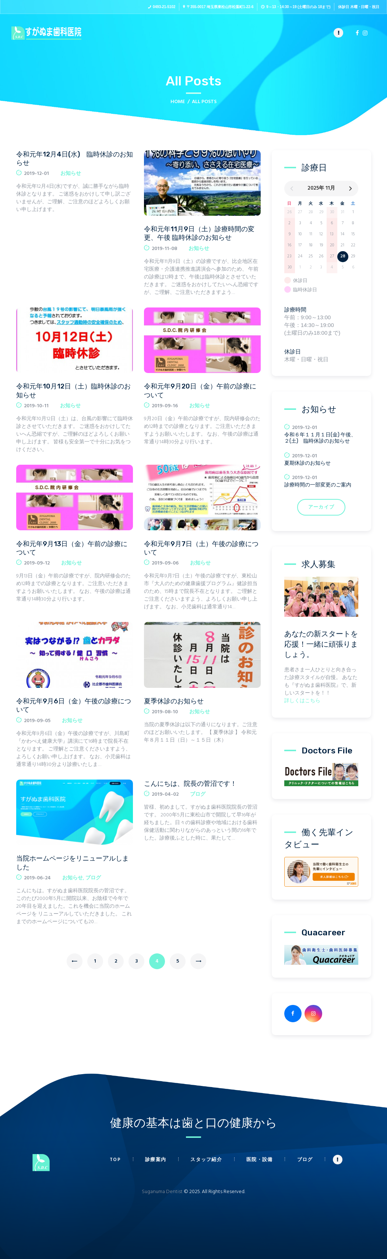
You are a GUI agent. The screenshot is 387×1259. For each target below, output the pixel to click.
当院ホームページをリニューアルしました (72, 862)
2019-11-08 (164, 249)
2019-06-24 (37, 878)
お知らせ (70, 173)
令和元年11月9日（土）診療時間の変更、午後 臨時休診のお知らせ (199, 233)
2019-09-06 (165, 563)
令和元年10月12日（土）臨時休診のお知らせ (73, 390)
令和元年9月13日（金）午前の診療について (71, 548)
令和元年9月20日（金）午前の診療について (200, 390)
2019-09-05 (37, 721)
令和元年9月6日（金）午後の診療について (73, 705)
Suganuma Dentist (162, 1192)
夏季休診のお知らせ (174, 701)
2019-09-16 (165, 406)
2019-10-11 (36, 406)
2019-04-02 (165, 794)
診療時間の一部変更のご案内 (317, 485)
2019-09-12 (37, 563)
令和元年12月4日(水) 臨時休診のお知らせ (74, 158)
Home (177, 101)
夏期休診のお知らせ (307, 463)
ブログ (93, 878)
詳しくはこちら (302, 701)
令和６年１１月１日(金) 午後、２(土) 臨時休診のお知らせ (320, 438)
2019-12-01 (36, 173)
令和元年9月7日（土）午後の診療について (201, 548)
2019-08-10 (165, 712)
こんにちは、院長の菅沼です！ (190, 784)
